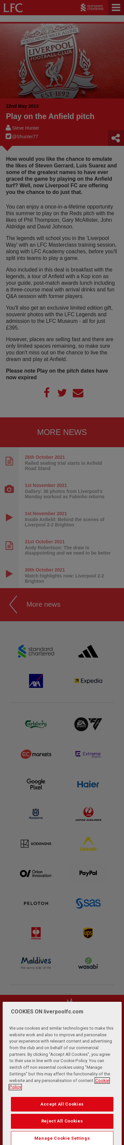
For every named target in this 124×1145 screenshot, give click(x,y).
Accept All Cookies (62, 1127)
